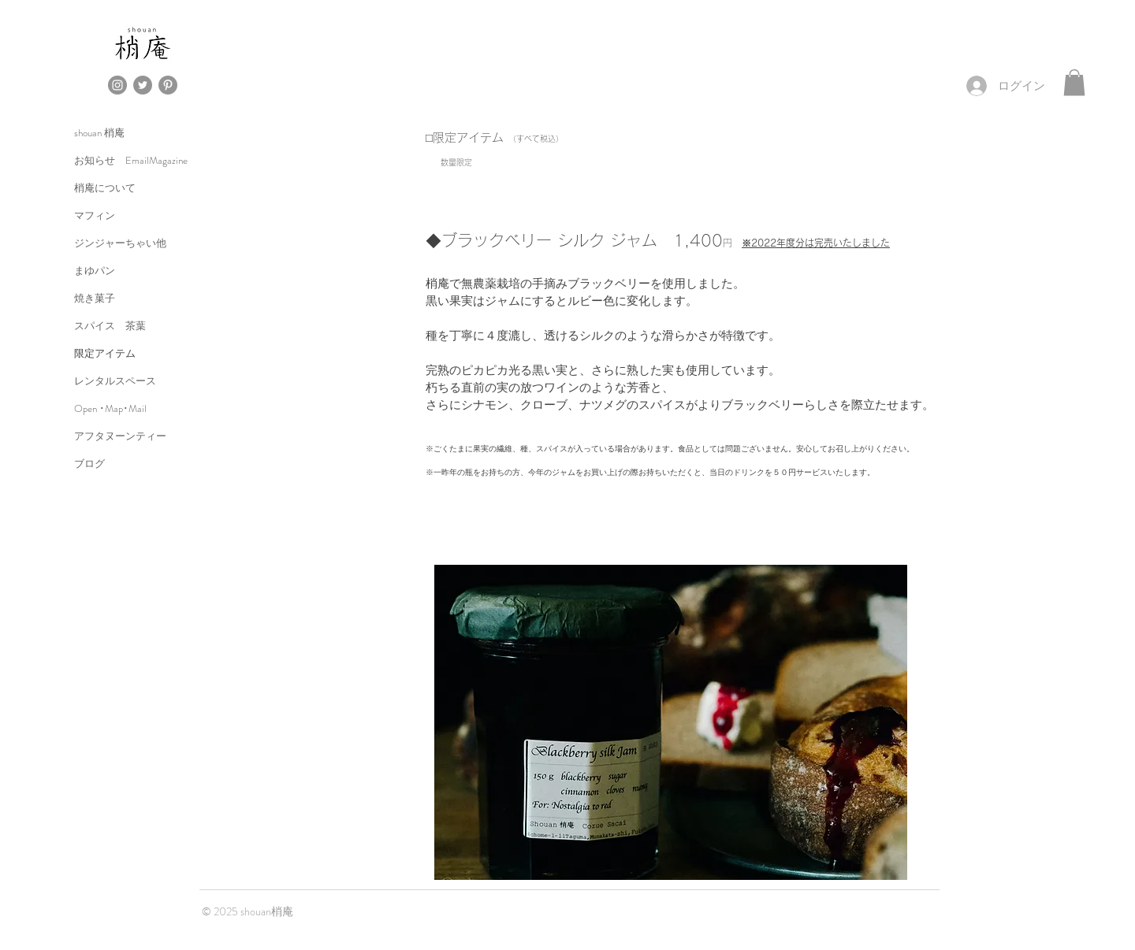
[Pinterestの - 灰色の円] (167, 85)
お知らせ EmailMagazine (131, 160)
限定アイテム (105, 353)
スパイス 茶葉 (110, 325)
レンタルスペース (115, 380)
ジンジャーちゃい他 (120, 243)
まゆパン (94, 270)
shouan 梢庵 (99, 132)
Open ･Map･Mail (110, 408)
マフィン (94, 215)
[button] (1074, 82)
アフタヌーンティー (120, 436)
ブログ (89, 463)
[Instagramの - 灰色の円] (117, 85)
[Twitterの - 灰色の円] (142, 85)
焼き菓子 (94, 298)
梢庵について (105, 187)
